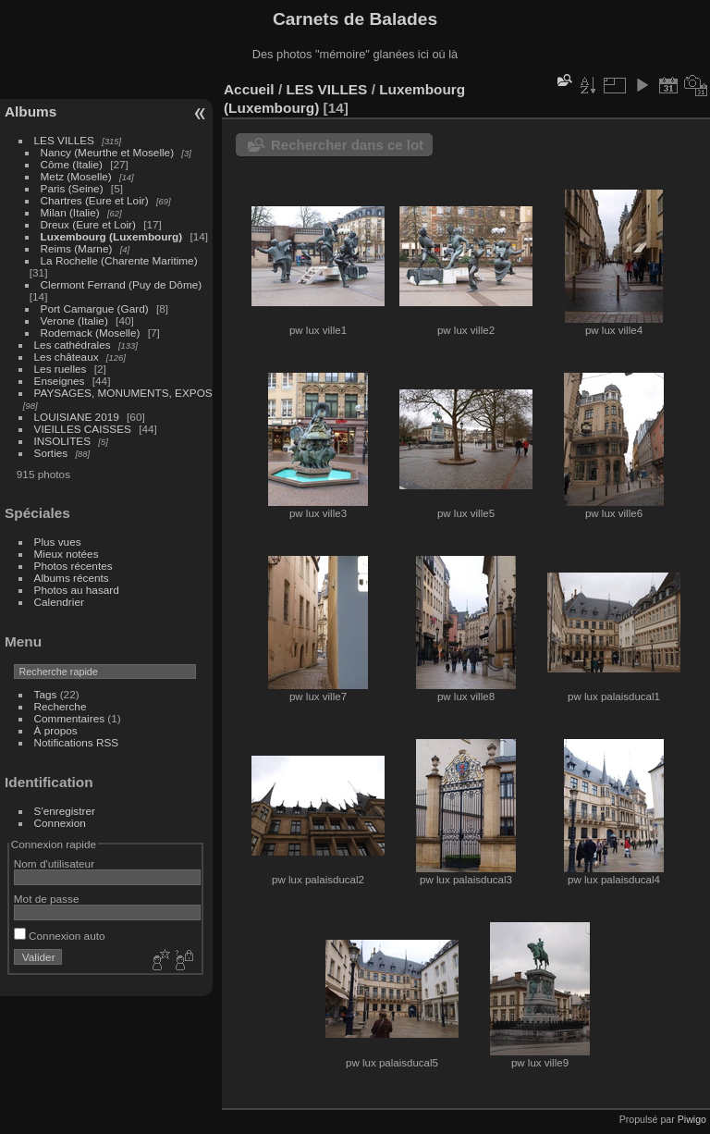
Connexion (60, 823)
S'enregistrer (64, 811)
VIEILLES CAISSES (82, 429)
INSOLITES (62, 441)
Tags (45, 694)
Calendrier (59, 602)
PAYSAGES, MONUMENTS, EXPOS (123, 393)
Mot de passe (47, 899)
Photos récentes (73, 566)
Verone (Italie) (74, 320)
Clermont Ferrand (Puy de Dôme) (121, 284)
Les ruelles (60, 369)
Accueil (249, 89)
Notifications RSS (76, 742)
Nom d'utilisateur (54, 863)
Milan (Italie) (70, 212)
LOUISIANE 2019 (76, 417)
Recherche (60, 706)
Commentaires (69, 718)
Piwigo (692, 1119)
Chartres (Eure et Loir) (95, 200)
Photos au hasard (76, 590)
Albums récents (71, 578)
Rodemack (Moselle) (91, 333)
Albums (30, 111)
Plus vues (57, 542)
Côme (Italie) (72, 164)
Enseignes (59, 381)
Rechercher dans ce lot (347, 145)
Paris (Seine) (72, 188)
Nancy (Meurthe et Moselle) (108, 152)
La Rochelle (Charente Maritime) (119, 260)
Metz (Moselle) (76, 176)
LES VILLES (64, 140)
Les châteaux (66, 357)
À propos (56, 730)
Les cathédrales (72, 345)
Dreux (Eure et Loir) (88, 224)
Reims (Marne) (77, 248)
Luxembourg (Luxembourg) (112, 236)
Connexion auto (59, 936)
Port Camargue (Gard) (95, 308)
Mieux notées (66, 554)
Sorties (51, 453)
